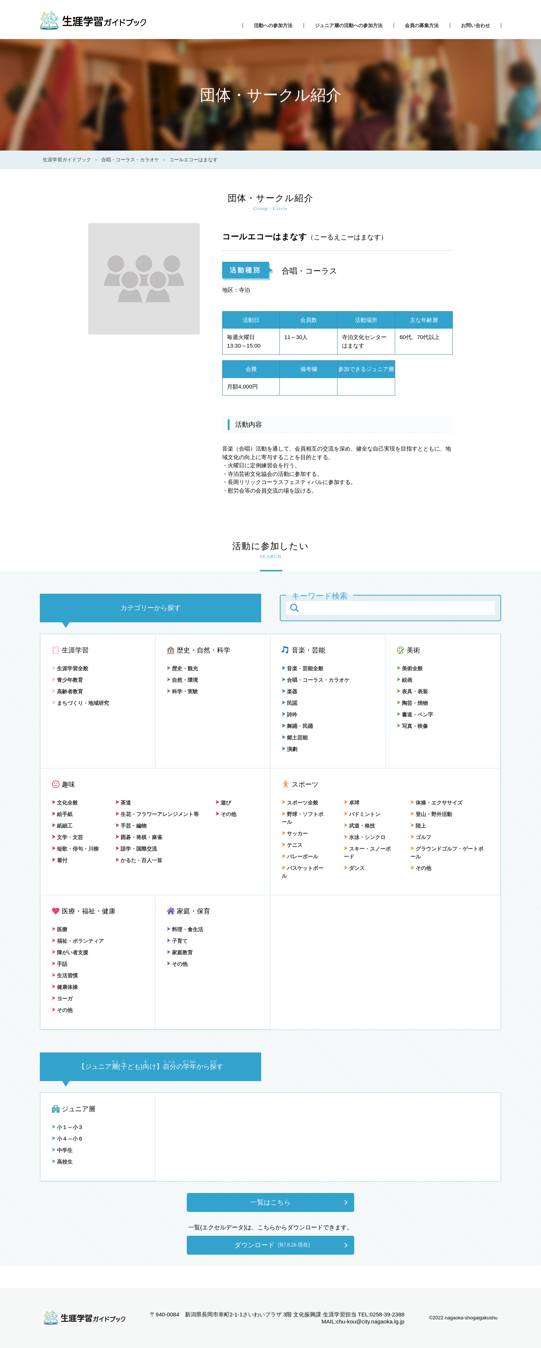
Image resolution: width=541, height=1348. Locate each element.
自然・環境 (182, 680)
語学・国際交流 (136, 849)
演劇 (289, 749)
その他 (225, 814)
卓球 (351, 803)
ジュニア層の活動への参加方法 (348, 25)
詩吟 (289, 714)
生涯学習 (75, 650)
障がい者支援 (70, 952)
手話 (59, 964)
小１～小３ (67, 1127)
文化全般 (65, 803)
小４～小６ (67, 1139)
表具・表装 (412, 691)
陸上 (418, 826)
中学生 (62, 1150)
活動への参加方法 (273, 25)
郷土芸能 (295, 738)
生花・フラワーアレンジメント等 (157, 814)
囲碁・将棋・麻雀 (138, 837)
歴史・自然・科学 (203, 650)
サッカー (295, 833)
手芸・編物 (131, 826)
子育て (177, 941)
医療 (59, 929)
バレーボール (300, 857)
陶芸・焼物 (412, 703)
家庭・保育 (193, 911)
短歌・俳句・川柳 (75, 849)
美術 (413, 650)
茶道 (123, 803)
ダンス (354, 868)
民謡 (289, 703)
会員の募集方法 (422, 25)
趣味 (68, 784)
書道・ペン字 (415, 714)
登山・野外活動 (431, 814)
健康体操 (65, 987)
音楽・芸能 (308, 650)
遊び (223, 803)
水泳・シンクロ (364, 837)
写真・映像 (412, 726)
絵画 (404, 680)
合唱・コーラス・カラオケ (315, 680)
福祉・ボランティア (78, 941)
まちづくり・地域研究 (80, 703)
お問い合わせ (475, 25)
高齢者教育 (67, 691)
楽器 (289, 691)
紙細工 (62, 826)
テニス (292, 845)
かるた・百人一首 (138, 860)
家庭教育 (180, 952)
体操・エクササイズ (436, 803)
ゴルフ (420, 837)
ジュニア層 (78, 1109)
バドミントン (362, 814)
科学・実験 (182, 691)
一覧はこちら (270, 1202)
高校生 (62, 1162)
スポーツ (305, 784)
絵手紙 (62, 814)
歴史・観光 (182, 668)
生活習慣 (65, 975)
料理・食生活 (185, 929)
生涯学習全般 (70, 668)
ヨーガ (62, 999)
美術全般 (410, 668)
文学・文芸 (67, 837)
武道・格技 (359, 826)
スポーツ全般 (300, 803)
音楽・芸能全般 (302, 668)
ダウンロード (272, 1245)
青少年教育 (67, 680)
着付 (59, 860)
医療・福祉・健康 (88, 911)
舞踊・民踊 (297, 726)
